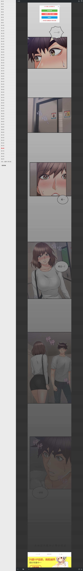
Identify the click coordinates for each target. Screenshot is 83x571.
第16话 (2, 41)
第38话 (2, 100)
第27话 (2, 70)
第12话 (2, 30)
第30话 (2, 78)
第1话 (2, 1)
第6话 (2, 14)
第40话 (2, 105)
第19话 (2, 49)
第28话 (2, 73)
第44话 (2, 116)
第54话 (2, 143)
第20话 (2, 52)
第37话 (2, 97)
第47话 (2, 124)
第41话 (2, 108)
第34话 (2, 89)
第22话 (2, 57)
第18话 (2, 46)
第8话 (2, 20)
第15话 (2, 38)
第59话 (2, 156)
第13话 (2, 33)
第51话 (2, 135)
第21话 (2, 54)
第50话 (2, 132)
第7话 (2, 17)
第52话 (2, 137)
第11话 (2, 28)
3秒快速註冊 (49, 10)
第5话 (2, 12)
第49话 (2, 129)
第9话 (2, 22)
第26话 (2, 68)
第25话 (2, 65)
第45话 (2, 118)
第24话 (2, 62)
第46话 (2, 121)
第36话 (2, 94)
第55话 (2, 145)
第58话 (2, 153)
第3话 (2, 6)
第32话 (2, 84)
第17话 (2, 44)
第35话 (2, 92)
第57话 (2, 151)
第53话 (2, 140)
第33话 (2, 86)
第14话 (2, 36)
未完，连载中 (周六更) (6, 161)
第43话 (2, 113)
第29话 (2, 76)
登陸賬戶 (49, 17)
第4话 (2, 9)
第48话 (2, 126)
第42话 (2, 110)
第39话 (2, 102)
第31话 (2, 81)
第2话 (2, 4)
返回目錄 (4, 165)
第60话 (2, 159)
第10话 (2, 25)
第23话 (2, 60)
